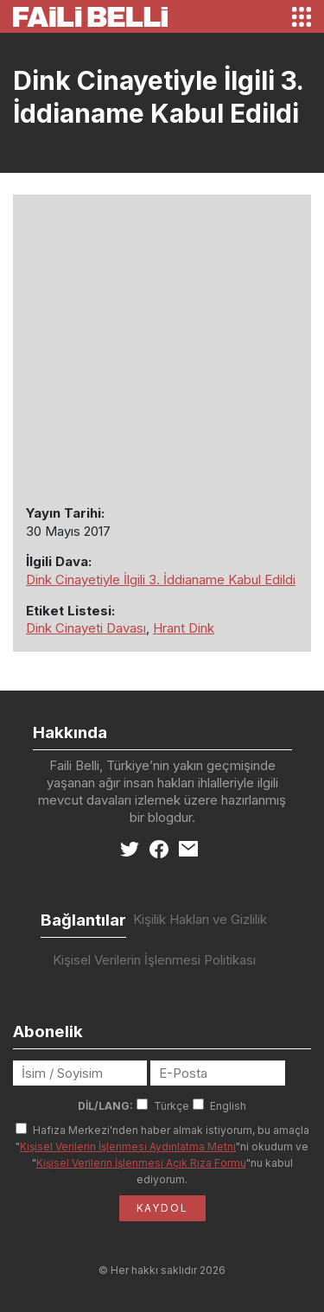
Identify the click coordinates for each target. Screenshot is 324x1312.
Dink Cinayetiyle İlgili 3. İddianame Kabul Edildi (160, 579)
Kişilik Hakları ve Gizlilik (200, 919)
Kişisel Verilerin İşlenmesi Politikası (154, 960)
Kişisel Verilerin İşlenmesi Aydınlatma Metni (128, 1146)
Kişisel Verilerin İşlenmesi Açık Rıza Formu (141, 1162)
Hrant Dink (183, 628)
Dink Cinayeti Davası (86, 628)
